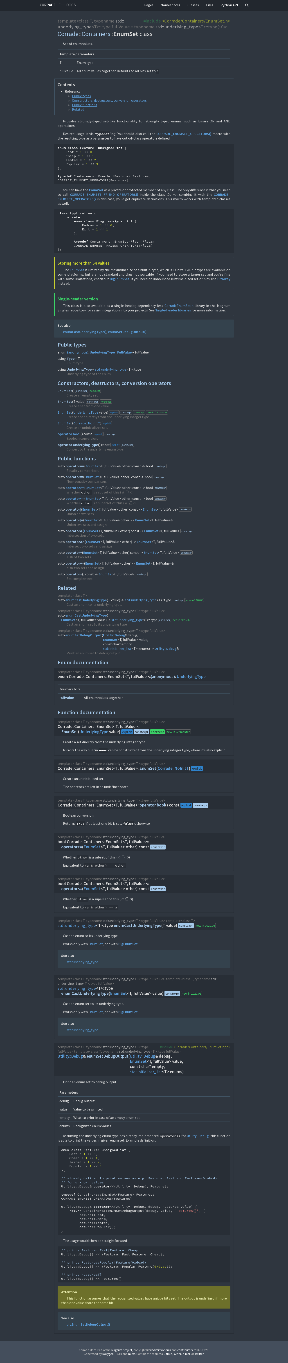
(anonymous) (77, 352)
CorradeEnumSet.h (179, 305)
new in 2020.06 (194, 600)
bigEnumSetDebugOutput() (88, 1324)
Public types (81, 96)
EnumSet (96, 190)
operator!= (74, 477)
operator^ (73, 552)
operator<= (74, 498)
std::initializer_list (117, 648)
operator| (73, 509)
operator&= (75, 541)
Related (78, 109)
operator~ (73, 574)
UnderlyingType (102, 352)
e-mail (186, 1354)
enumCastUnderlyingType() (84, 331)
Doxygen (108, 1354)
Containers (96, 34)
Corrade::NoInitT (86, 423)
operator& (74, 531)
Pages (148, 5)
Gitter (177, 1354)
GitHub (168, 1354)
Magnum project (121, 1350)
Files (209, 5)
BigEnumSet (119, 279)
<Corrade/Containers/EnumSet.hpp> (201, 1047)
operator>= (74, 487)
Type (70, 358)
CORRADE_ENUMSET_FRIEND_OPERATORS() (104, 194)
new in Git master (157, 412)
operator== (74, 466)
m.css (131, 1354)
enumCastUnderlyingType (86, 600)
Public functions (84, 105)
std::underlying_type (91, 24)
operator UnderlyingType (78, 444)
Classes (193, 5)
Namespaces (170, 5)
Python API (229, 5)
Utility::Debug (114, 635)
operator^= (74, 563)
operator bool (69, 434)
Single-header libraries (173, 310)
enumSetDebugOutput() (127, 331)
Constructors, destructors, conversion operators (109, 100)
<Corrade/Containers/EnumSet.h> (196, 21)
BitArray (223, 279)
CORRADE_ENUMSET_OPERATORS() (183, 133)
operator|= (74, 520)
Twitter (199, 1354)
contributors (185, 1350)
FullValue (124, 352)
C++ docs (67, 4)
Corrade (48, 4)
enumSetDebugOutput (83, 635)
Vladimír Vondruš (160, 1350)
